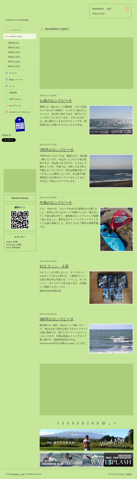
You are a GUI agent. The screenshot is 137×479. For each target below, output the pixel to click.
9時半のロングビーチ (57, 319)
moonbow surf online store (19, 112)
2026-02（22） (14, 52)
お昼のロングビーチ (56, 101)
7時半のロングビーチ (57, 150)
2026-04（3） (13, 42)
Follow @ (6, 135)
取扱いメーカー (16, 79)
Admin (129, 474)
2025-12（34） (14, 61)
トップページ (15, 30)
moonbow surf (24, 10)
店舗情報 (13, 92)
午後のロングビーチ (56, 203)
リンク (12, 86)
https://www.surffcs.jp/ (50, 290)
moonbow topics (15, 36)
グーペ (122, 474)
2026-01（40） (14, 56)
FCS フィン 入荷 (54, 266)
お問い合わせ (15, 99)
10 (103, 423)
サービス (13, 73)
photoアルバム (15, 105)
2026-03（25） (14, 47)
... (109, 423)
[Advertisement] (86, 63)
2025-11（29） (14, 66)
